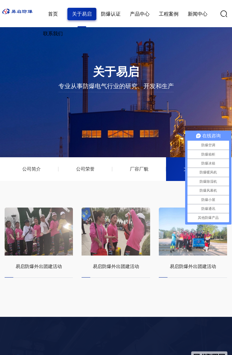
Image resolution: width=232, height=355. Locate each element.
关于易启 (82, 14)
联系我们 (53, 33)
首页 (53, 14)
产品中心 (140, 14)
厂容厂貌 (139, 169)
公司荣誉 (85, 169)
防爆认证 (111, 14)
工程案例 (168, 14)
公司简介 (31, 169)
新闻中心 (197, 14)
